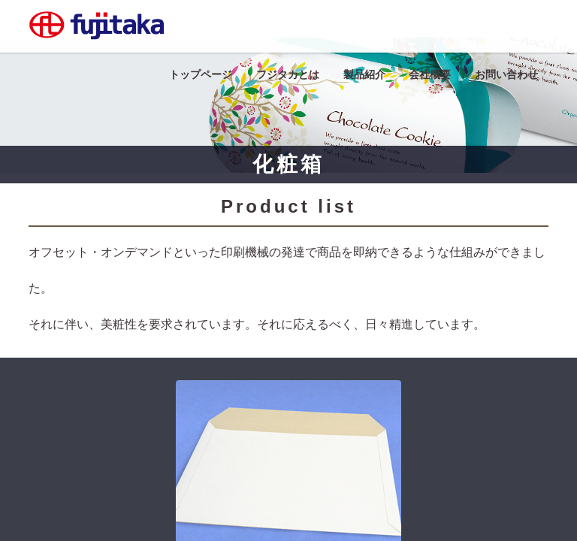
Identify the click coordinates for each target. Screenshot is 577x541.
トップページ (200, 74)
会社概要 (430, 74)
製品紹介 (364, 74)
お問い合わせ (506, 74)
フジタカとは (287, 74)
